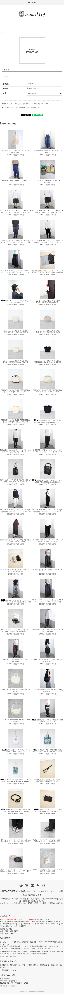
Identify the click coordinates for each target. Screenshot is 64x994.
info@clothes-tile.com (7, 986)
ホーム (3, 33)
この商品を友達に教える (41, 104)
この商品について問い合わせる (14, 107)
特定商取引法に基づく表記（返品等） (16, 104)
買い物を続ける (33, 107)
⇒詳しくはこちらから (8, 956)
